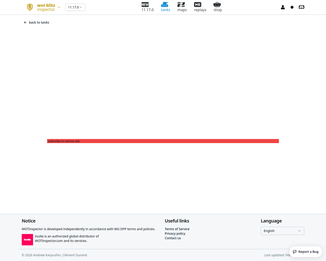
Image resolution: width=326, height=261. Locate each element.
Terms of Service (177, 229)
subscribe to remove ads (64, 141)
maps (182, 7)
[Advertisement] (163, 175)
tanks (165, 7)
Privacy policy (175, 233)
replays (200, 7)
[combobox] (41, 7)
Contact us (173, 238)
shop (217, 7)
